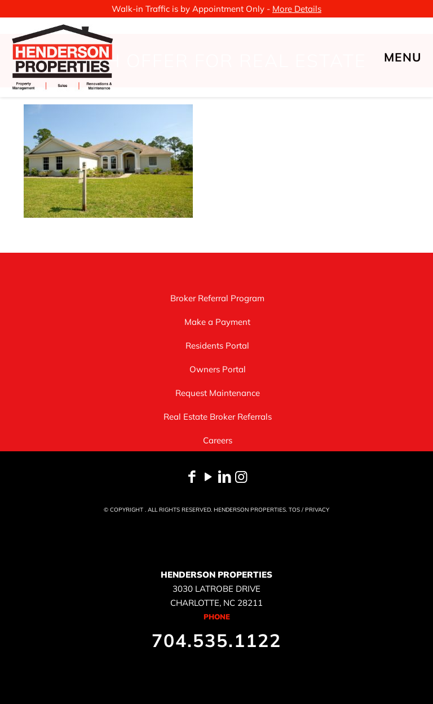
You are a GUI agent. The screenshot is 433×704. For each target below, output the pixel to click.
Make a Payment (217, 321)
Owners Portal (217, 369)
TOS (294, 509)
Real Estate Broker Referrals (218, 416)
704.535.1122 (216, 640)
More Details (296, 8)
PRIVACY (317, 509)
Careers (217, 440)
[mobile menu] (415, 57)
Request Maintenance (217, 393)
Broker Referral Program (217, 298)
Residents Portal (217, 345)
